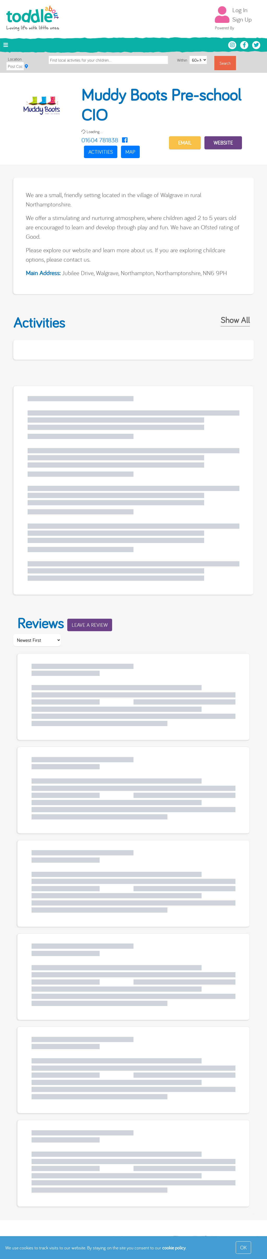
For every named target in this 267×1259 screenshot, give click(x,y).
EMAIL (185, 142)
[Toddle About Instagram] (233, 44)
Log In (239, 10)
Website (223, 142)
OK (243, 1247)
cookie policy (174, 1248)
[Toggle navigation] (5, 45)
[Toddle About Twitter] (256, 44)
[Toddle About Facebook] (245, 44)
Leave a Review (90, 625)
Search (225, 63)
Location (15, 59)
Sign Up (242, 19)
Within (182, 60)
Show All (235, 320)
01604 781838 (99, 140)
